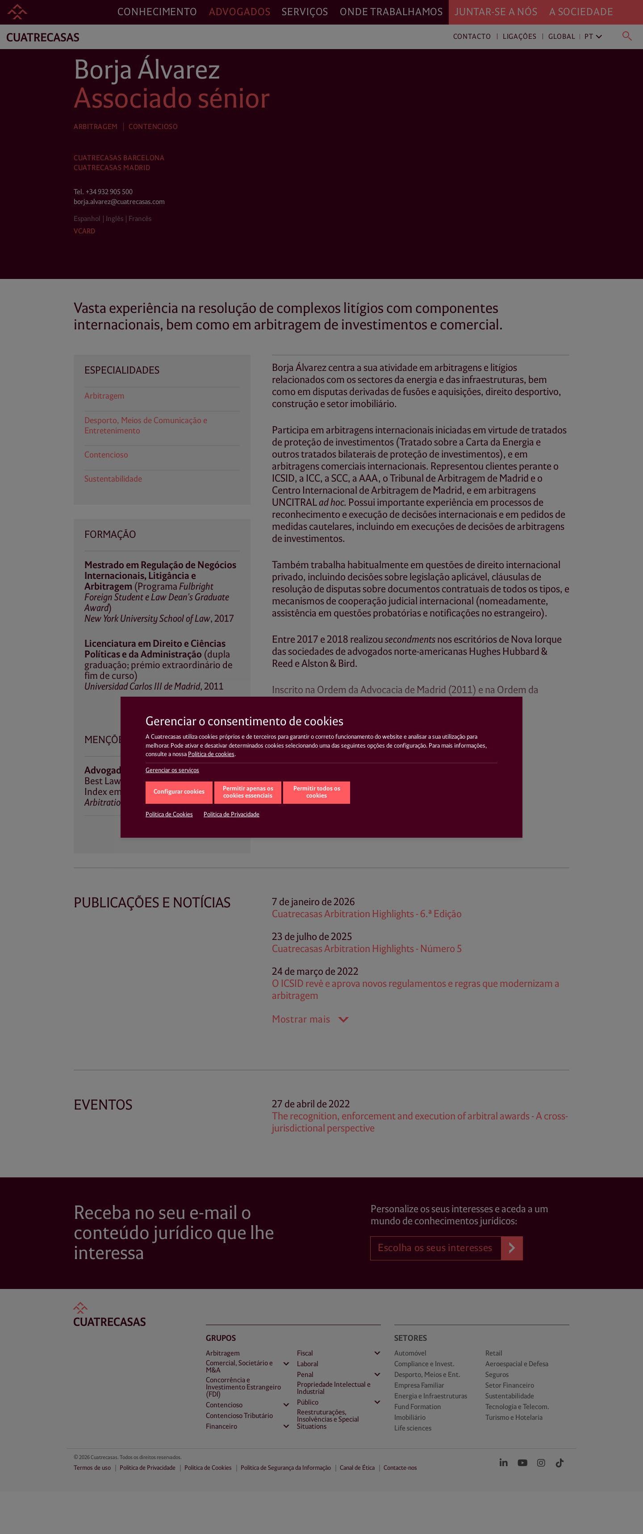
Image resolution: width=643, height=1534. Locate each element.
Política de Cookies (169, 814)
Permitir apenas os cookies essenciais (248, 792)
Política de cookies (211, 754)
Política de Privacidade (231, 814)
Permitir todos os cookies (316, 792)
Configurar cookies (179, 792)
